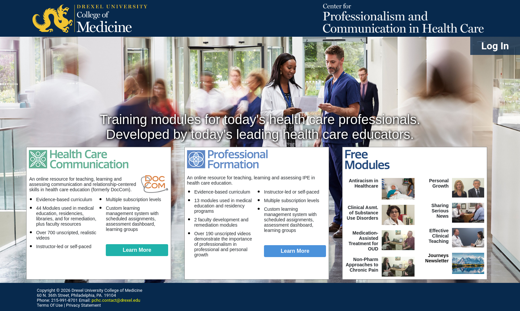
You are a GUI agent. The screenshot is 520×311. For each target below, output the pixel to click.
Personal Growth (439, 183)
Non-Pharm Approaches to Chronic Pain (362, 265)
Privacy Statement (83, 305)
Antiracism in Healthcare (363, 183)
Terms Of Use (50, 305)
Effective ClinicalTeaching (438, 236)
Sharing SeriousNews (440, 211)
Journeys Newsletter (437, 258)
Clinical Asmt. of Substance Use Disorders (362, 213)
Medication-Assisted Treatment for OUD (363, 240)
